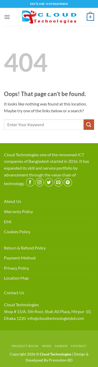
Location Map (16, 277)
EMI (7, 221)
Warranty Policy (18, 211)
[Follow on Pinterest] (68, 182)
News (46, 346)
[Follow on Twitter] (49, 182)
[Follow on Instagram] (39, 182)
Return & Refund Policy (25, 247)
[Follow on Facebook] (30, 182)
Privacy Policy (16, 267)
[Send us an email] (58, 182)
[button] (7, 16)
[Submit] (89, 124)
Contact (79, 346)
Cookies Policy (17, 231)
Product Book (24, 346)
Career (61, 346)
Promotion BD (61, 360)
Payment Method (20, 257)
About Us (12, 201)
